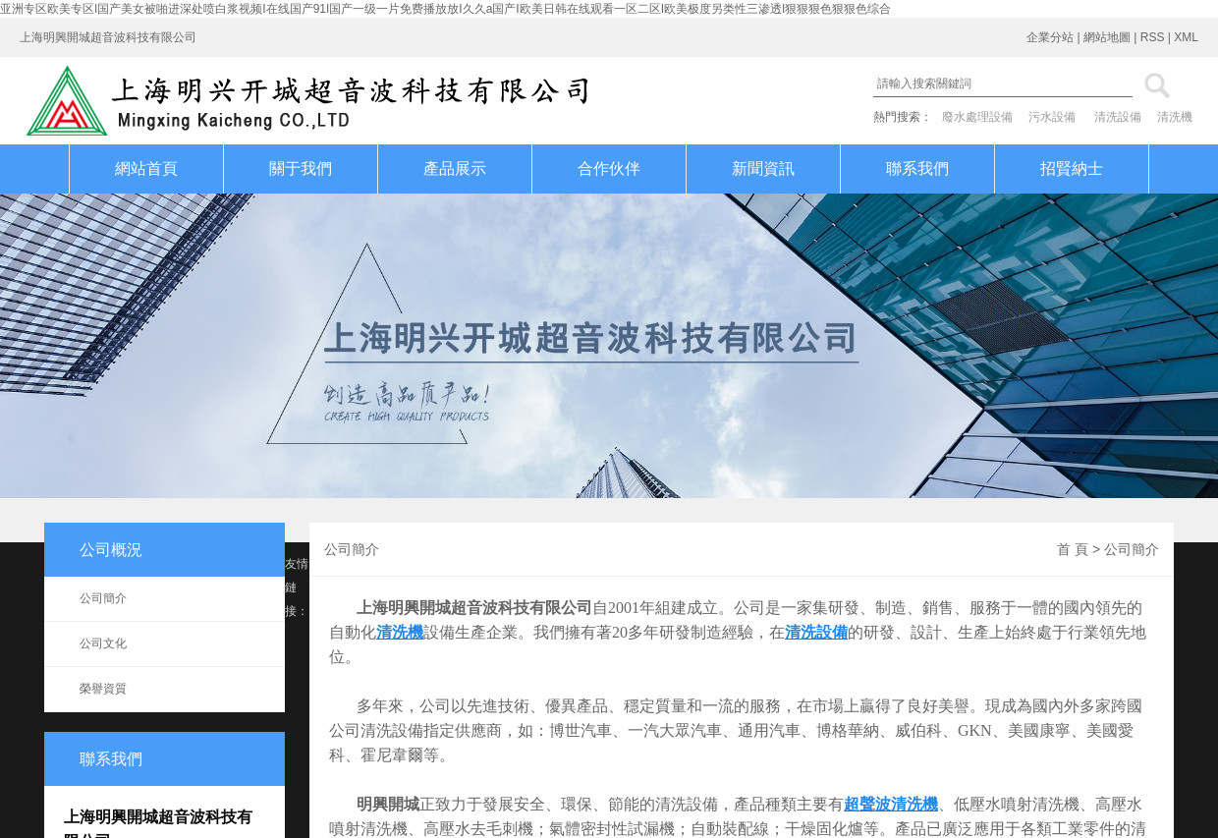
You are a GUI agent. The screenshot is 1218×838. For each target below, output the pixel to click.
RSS (1152, 37)
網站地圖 (1107, 37)
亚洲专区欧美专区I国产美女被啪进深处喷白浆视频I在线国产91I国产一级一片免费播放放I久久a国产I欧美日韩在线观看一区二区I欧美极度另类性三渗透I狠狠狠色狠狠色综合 (445, 9)
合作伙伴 (609, 168)
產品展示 (454, 168)
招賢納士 (1071, 168)
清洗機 (1174, 117)
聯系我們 (917, 168)
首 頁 (1072, 549)
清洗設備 (1117, 117)
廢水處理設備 (977, 117)
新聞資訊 (763, 168)
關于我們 (300, 168)
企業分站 (1050, 37)
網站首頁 (146, 168)
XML (1186, 37)
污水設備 (1052, 117)
